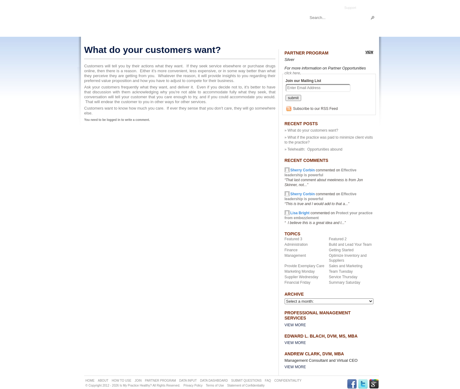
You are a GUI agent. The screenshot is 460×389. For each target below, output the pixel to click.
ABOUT (103, 380)
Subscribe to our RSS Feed (315, 109)
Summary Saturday (345, 282)
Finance (291, 250)
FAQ (268, 380)
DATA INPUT (188, 380)
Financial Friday (298, 282)
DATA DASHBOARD (214, 380)
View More (295, 325)
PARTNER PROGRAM (160, 380)
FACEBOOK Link (352, 384)
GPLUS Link (374, 384)
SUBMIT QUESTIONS (246, 380)
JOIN (138, 380)
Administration (296, 244)
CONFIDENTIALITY (287, 380)
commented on (321, 199)
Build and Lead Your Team (350, 244)
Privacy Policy (193, 385)
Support (350, 7)
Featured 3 (293, 239)
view (369, 52)
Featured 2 (338, 239)
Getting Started (341, 250)
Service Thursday (343, 277)
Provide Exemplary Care (304, 266)
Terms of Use (215, 385)
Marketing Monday (300, 271)
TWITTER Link (363, 384)
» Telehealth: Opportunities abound (313, 149)
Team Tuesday (341, 271)
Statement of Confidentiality (245, 385)
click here (292, 73)
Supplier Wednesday (302, 277)
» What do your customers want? (311, 130)
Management (295, 255)
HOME (90, 380)
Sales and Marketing (345, 266)
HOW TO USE (121, 380)
